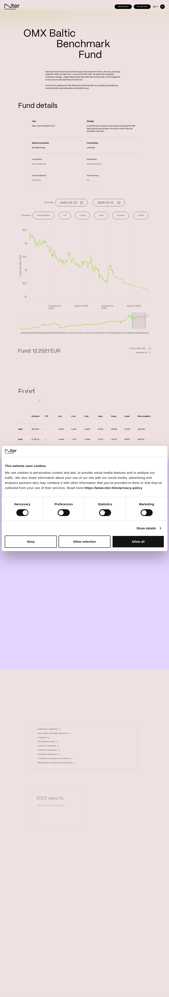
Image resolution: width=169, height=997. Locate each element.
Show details (146, 528)
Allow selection (84, 541)
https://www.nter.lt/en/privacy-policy (113, 488)
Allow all (138, 541)
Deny (31, 541)
